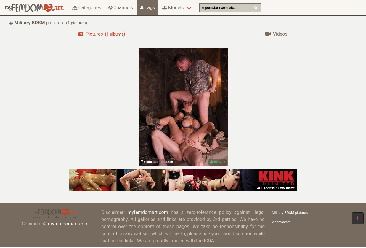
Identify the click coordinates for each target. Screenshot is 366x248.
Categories (86, 7)
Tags (147, 7)
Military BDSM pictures (290, 213)
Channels (120, 7)
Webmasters (281, 222)
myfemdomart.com (68, 224)
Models (173, 7)
